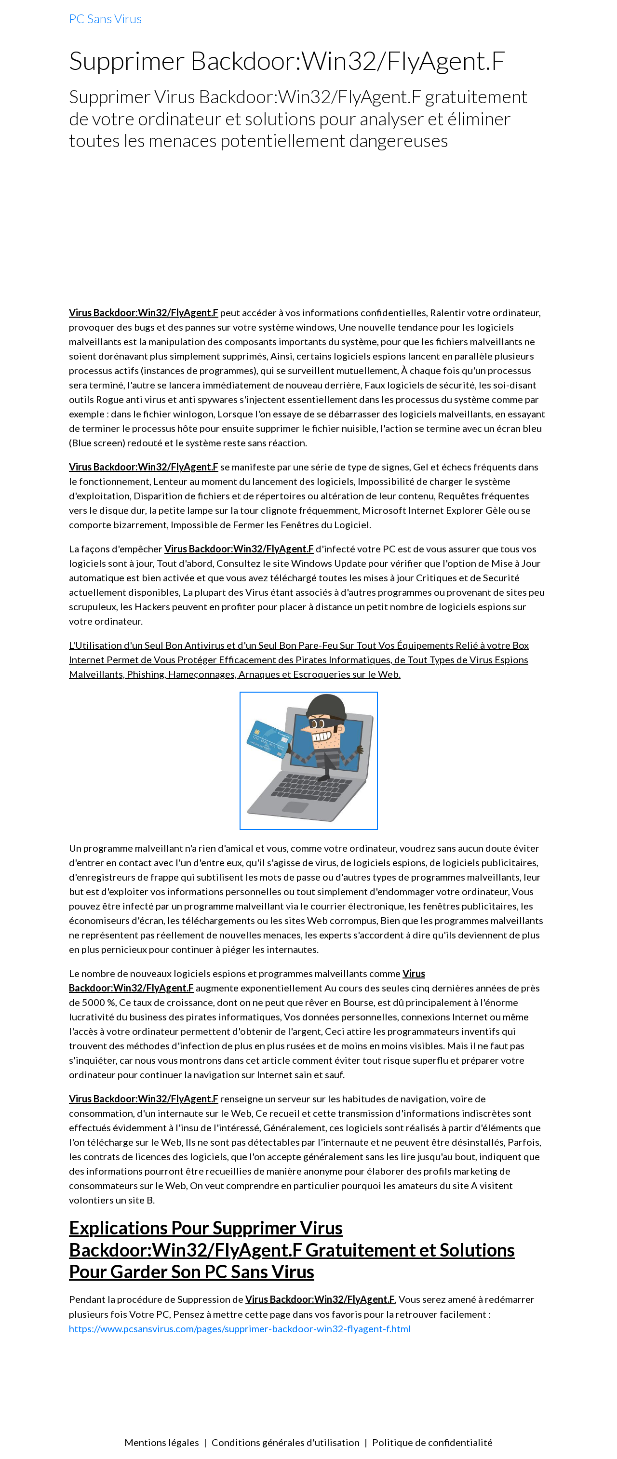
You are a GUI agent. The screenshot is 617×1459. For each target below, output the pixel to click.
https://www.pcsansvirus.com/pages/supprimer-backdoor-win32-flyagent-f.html (240, 1328)
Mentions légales (161, 1442)
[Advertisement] (308, 228)
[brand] (105, 19)
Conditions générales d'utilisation (286, 1442)
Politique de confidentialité (432, 1442)
